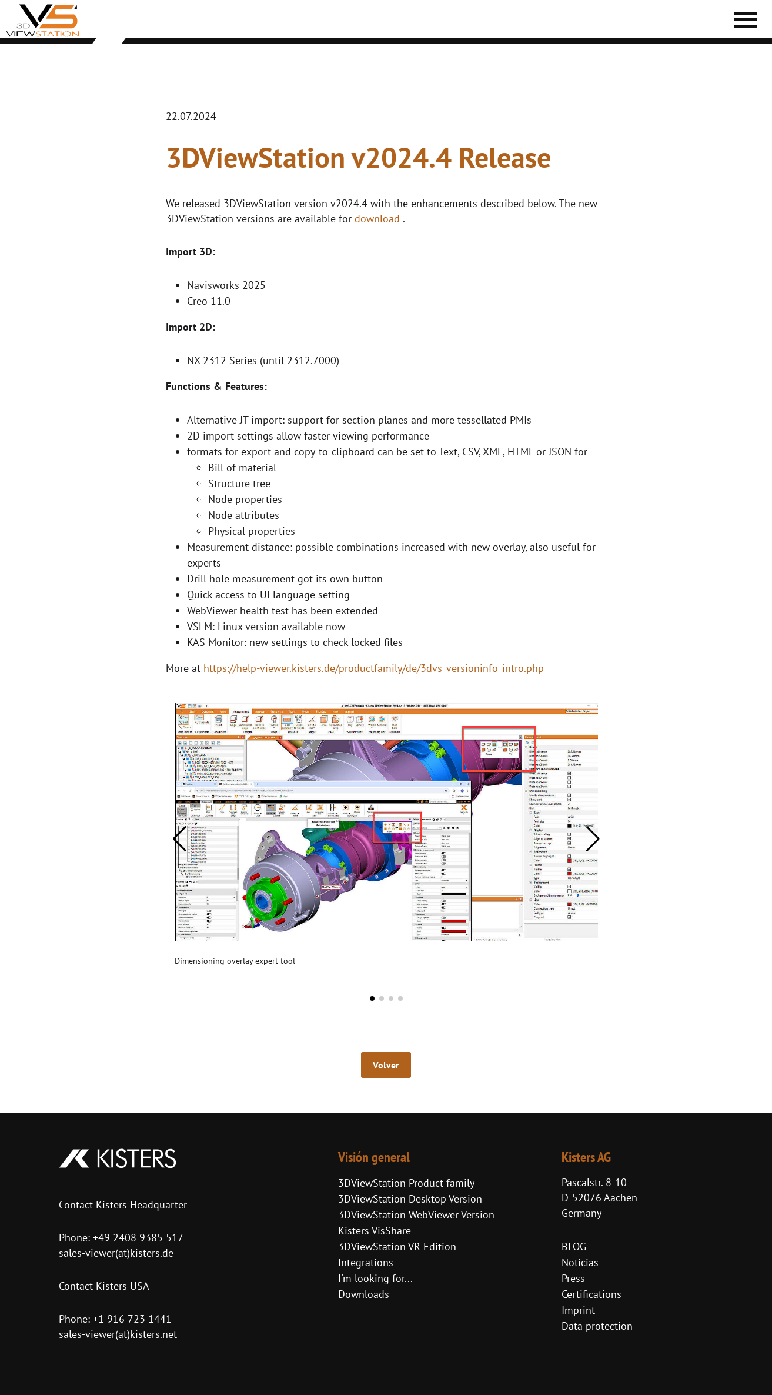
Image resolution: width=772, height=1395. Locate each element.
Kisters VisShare (374, 1230)
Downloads (363, 1294)
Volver (386, 1065)
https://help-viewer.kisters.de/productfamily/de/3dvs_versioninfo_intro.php (373, 668)
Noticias (580, 1262)
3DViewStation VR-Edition (397, 1246)
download (377, 218)
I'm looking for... (375, 1278)
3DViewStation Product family (406, 1183)
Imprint (578, 1310)
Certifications (591, 1294)
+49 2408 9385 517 (136, 1237)
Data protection (597, 1326)
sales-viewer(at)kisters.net (118, 1334)
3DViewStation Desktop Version (410, 1199)
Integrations (365, 1262)
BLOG (574, 1246)
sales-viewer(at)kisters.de (116, 1253)
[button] (180, 839)
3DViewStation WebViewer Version (416, 1214)
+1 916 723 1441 (132, 1319)
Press (573, 1278)
